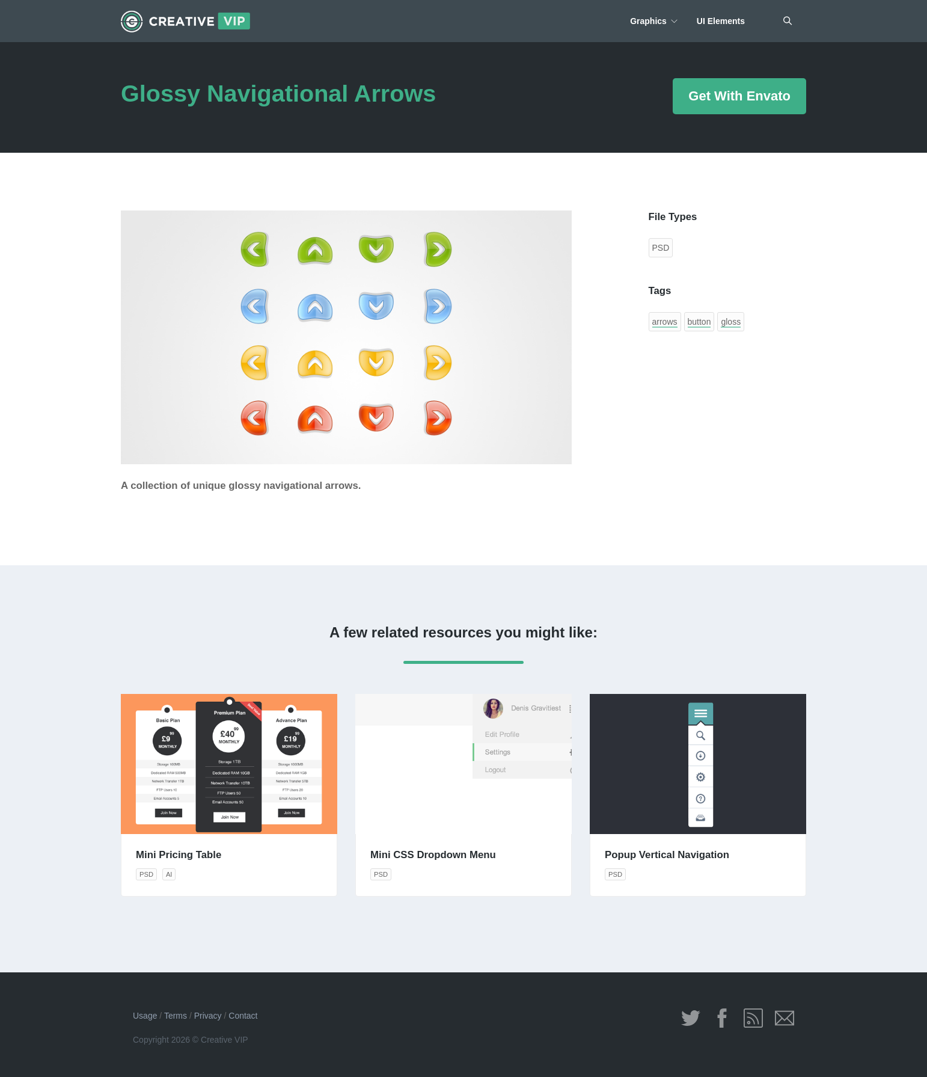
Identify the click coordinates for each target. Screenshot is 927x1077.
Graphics (648, 21)
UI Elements (721, 21)
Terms (175, 1015)
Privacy (208, 1015)
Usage (145, 1015)
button (699, 322)
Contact (242, 1015)
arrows (665, 322)
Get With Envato (739, 95)
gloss (731, 322)
